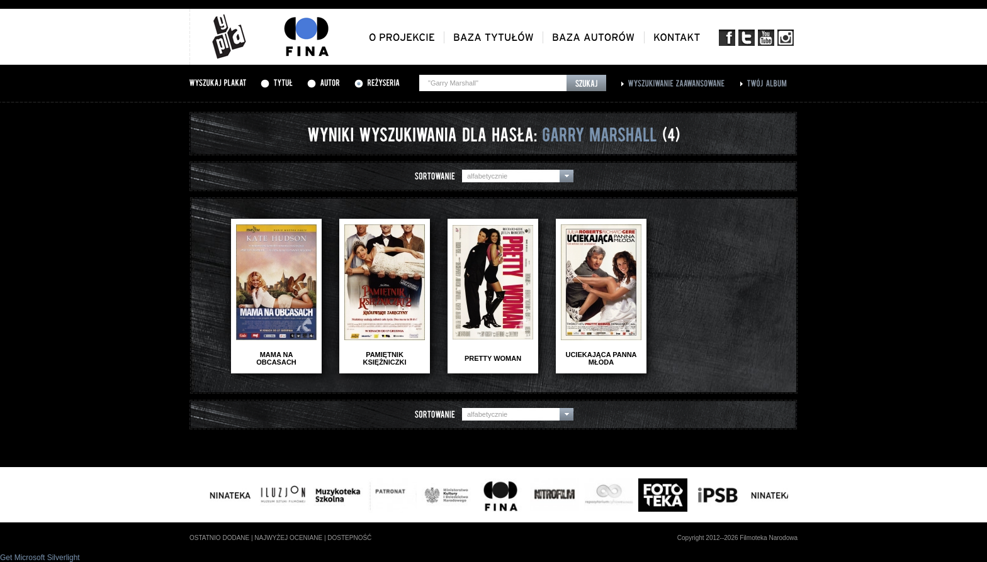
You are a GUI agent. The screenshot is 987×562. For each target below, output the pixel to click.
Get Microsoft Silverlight (40, 557)
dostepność (349, 537)
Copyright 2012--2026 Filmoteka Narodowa (737, 537)
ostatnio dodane (219, 537)
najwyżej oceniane (288, 537)
